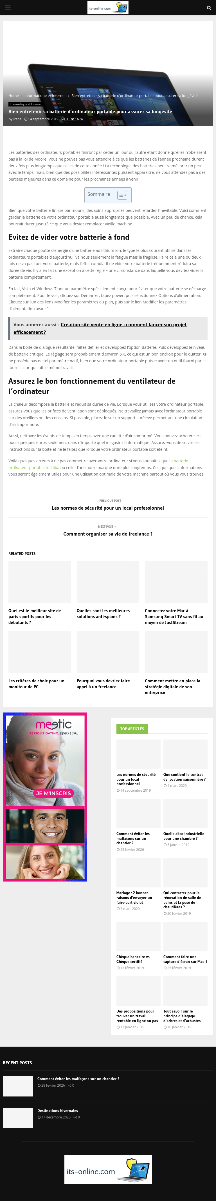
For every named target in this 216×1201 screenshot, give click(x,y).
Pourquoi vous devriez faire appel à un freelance (103, 683)
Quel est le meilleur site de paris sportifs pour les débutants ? (34, 616)
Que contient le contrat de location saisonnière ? (184, 777)
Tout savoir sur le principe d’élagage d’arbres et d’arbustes (182, 1016)
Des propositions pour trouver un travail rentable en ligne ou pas (137, 1016)
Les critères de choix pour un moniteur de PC (36, 683)
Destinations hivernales (57, 1110)
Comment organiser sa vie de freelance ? (107, 534)
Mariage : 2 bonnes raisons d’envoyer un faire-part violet (134, 897)
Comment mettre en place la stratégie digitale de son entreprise (172, 686)
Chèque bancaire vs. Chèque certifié (133, 959)
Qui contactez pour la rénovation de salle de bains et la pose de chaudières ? (182, 899)
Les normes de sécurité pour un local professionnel (108, 508)
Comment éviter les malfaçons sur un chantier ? (133, 838)
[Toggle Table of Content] (119, 195)
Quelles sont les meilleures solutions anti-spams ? (103, 613)
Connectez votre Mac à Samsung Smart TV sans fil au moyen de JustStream (174, 616)
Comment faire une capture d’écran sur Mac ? (185, 959)
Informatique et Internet (26, 104)
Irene (17, 119)
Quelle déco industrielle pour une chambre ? (183, 836)
